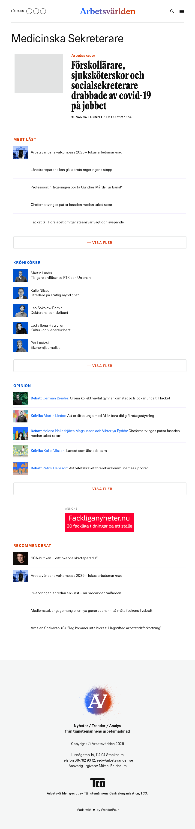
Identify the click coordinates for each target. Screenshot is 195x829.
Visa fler (102, 243)
